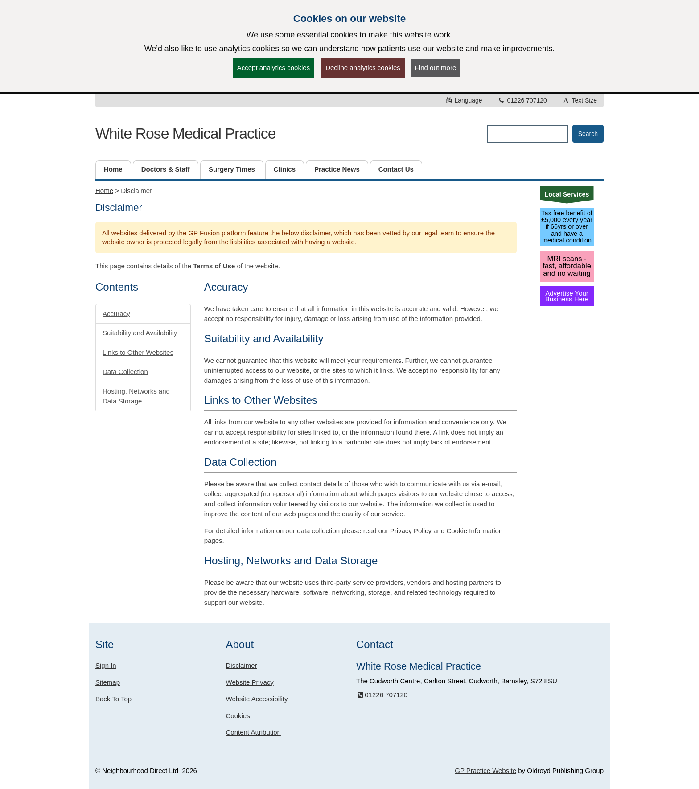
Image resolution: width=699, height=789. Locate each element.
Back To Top (113, 699)
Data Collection (125, 371)
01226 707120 (522, 100)
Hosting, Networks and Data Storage (136, 396)
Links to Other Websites (138, 352)
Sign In (105, 665)
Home (104, 190)
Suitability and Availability (140, 333)
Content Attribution (253, 732)
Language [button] (463, 100)
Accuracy (116, 313)
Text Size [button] (579, 100)
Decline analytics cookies (362, 67)
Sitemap (107, 682)
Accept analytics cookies (273, 67)
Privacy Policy (411, 530)
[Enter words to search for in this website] (527, 134)
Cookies (238, 715)
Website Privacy (250, 682)
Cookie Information (474, 530)
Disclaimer (241, 665)
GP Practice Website (485, 770)
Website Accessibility (257, 699)
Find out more (435, 67)
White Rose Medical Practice (185, 133)
